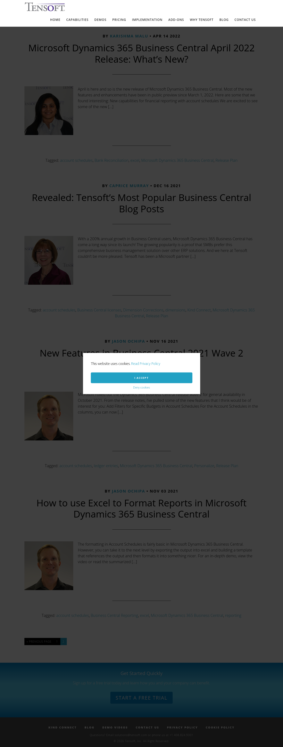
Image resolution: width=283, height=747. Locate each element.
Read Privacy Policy (145, 325)
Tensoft (47, 6)
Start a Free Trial (141, 697)
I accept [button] (141, 340)
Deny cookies (141, 349)
